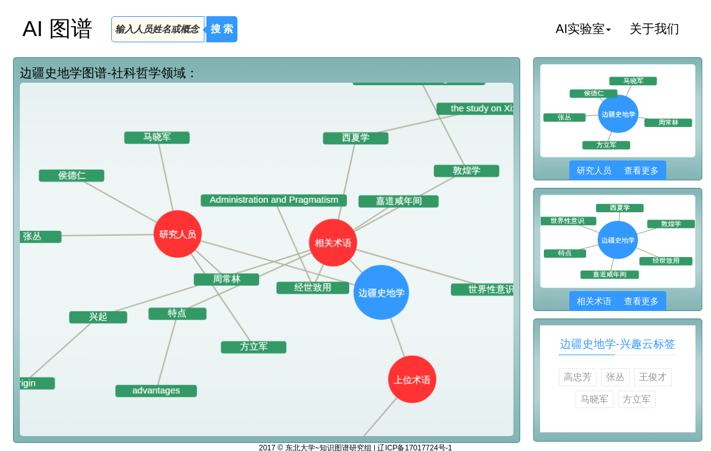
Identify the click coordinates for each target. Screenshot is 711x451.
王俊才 (653, 376)
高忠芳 (578, 376)
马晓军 (594, 399)
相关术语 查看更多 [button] (617, 301)
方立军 (637, 399)
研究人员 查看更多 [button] (617, 170)
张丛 (615, 376)
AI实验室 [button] (583, 28)
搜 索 (222, 29)
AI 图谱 (57, 28)
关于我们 (654, 28)
